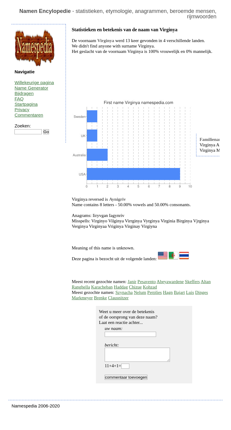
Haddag (121, 287)
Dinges (201, 292)
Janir (132, 281)
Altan (206, 281)
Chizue (135, 287)
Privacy (21, 109)
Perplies (154, 292)
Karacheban (102, 287)
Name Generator (31, 87)
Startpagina (26, 104)
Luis (190, 292)
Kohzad (150, 287)
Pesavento (146, 281)
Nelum (140, 292)
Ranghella (81, 287)
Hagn (168, 292)
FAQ (18, 98)
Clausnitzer (118, 297)
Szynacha (124, 292)
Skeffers (192, 281)
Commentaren (28, 114)
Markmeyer (82, 297)
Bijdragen (23, 93)
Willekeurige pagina (34, 82)
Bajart (179, 292)
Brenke (100, 297)
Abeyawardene (170, 281)
